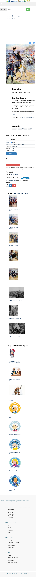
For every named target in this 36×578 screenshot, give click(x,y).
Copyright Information (12, 562)
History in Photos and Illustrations (19, 13)
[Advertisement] (18, 29)
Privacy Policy (11, 560)
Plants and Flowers (12, 544)
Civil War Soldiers (11, 19)
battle (30, 128)
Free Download (8, 146)
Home (7, 13)
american (20, 128)
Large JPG (7, 150)
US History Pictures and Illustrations (16, 15)
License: (7, 142)
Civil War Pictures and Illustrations (16, 17)
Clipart (9, 525)
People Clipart (11, 512)
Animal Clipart (11, 510)
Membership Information (13, 557)
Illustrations (10, 530)
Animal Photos (11, 547)
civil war (14, 128)
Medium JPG (8, 148)
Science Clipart (11, 515)
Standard (13, 142)
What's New (10, 517)
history (25, 128)
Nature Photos (11, 540)
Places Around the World (13, 542)
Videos (9, 532)
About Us (10, 555)
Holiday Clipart (11, 514)
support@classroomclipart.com (27, 117)
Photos (9, 527)
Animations (10, 529)
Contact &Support (12, 558)
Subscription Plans (12, 180)
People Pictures (11, 545)
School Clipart (11, 509)
